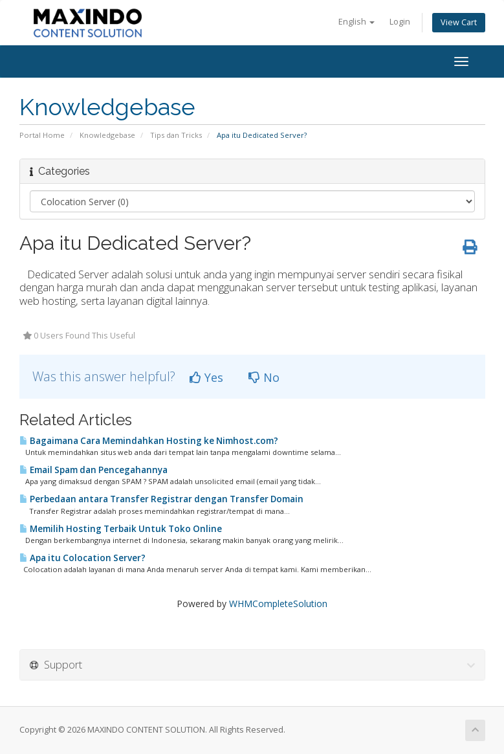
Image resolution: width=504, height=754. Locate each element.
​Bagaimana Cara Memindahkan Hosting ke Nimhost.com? (148, 441)
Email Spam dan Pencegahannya (93, 470)
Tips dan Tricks (176, 135)
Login (399, 21)
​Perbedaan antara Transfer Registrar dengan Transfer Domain (161, 499)
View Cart (459, 22)
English (356, 21)
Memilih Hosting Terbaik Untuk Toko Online (120, 529)
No (263, 377)
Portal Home (42, 135)
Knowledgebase (107, 135)
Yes (206, 377)
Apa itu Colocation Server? (82, 558)
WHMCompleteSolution (278, 603)
